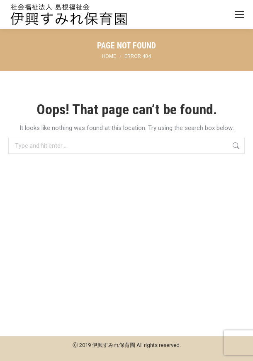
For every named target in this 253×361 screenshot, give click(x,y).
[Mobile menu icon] (240, 14)
